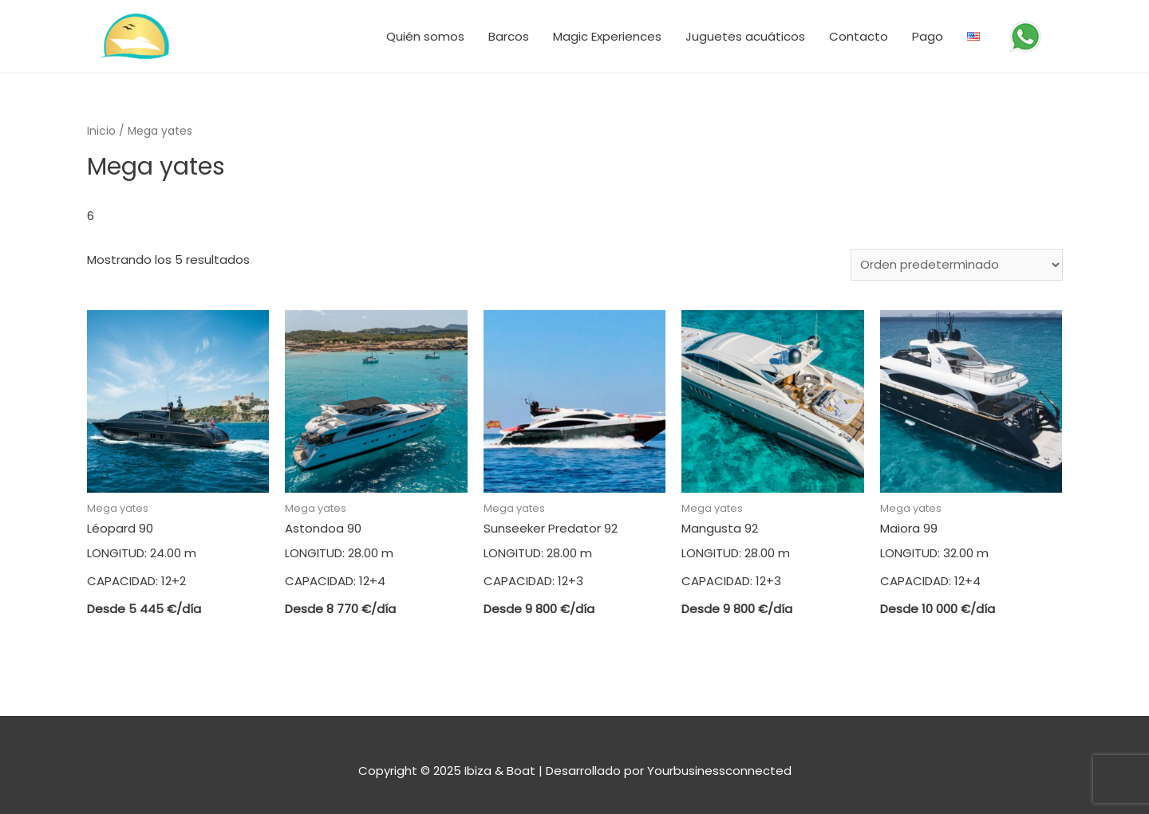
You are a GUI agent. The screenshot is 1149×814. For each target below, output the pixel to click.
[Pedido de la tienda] (957, 265)
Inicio (101, 131)
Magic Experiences (607, 36)
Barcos (508, 36)
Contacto (858, 36)
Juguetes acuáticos (745, 36)
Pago (927, 36)
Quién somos (425, 36)
